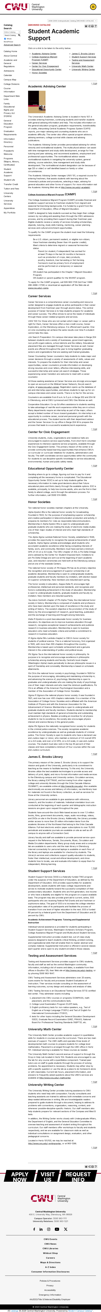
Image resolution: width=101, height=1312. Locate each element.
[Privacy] (49, 1285)
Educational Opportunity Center (47, 69)
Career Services (39, 63)
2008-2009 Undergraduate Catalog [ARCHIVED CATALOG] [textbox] (71, 21)
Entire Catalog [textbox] (9, 32)
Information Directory (9, 140)
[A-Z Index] (50, 1267)
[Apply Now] (20, 1176)
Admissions (9, 71)
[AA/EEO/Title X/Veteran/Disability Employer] (50, 1299)
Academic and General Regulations (10, 63)
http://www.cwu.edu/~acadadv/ (75, 187)
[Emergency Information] (50, 1294)
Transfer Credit (11, 184)
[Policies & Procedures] (50, 1280)
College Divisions (11, 84)
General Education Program (8, 123)
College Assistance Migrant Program (46, 194)
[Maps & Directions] (50, 1262)
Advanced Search (12, 45)
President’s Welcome (9, 152)
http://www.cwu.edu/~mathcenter (55, 1078)
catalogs (14, 1311)
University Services (8, 202)
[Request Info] (78, 1176)
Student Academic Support (8, 172)
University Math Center (82, 66)
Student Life (9, 180)
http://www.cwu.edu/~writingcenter (44, 1143)
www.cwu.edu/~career (48, 387)
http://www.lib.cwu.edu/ (72, 786)
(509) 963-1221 (61, 1221)
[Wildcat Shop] (50, 1253)
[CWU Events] (50, 1239)
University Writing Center (83, 69)
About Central (10, 56)
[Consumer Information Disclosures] (50, 1271)
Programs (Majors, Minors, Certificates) (11, 161)
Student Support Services (84, 57)
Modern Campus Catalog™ (80, 1311)
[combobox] (72, 20)
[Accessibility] (50, 1290)
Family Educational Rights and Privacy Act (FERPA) (9, 109)
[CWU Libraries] (50, 1248)
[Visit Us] (48, 1176)
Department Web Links (12, 98)
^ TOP (94, 83)
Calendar (8, 75)
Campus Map (10, 79)
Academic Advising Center (44, 53)
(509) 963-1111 (60, 1218)
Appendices (9, 208)
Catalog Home (10, 51)
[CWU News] (50, 1243)
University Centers (8, 195)
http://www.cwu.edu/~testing (78, 970)
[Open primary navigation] (93, 7)
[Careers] (50, 1257)
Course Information (9, 90)
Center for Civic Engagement (45, 66)
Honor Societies (39, 72)
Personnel (8, 146)
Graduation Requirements (10, 133)
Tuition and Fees (11, 188)
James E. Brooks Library (83, 53)
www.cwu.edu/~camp (38, 288)
